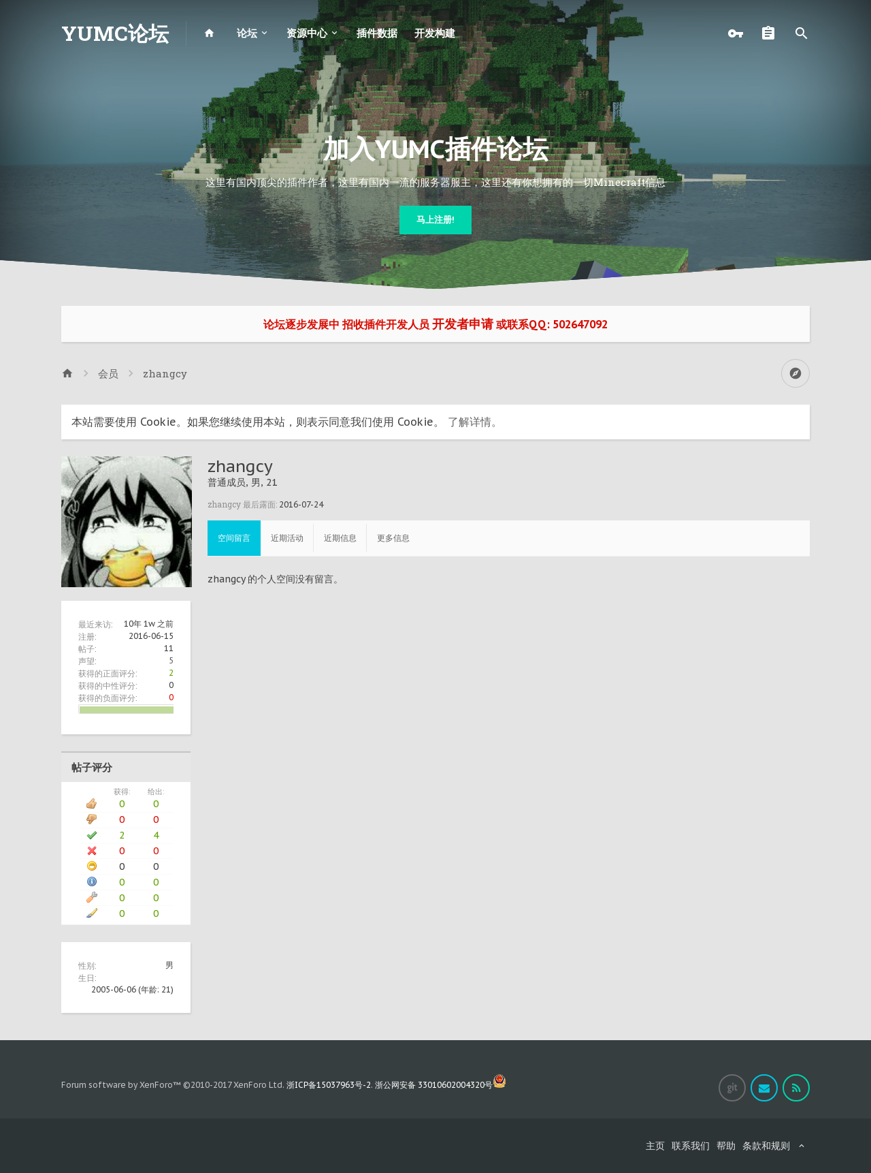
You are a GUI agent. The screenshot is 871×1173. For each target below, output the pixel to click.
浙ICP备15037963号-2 (328, 1085)
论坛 (247, 33)
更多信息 (393, 538)
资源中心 (306, 33)
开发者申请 (462, 324)
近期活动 (287, 538)
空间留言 (234, 538)
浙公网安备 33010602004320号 (440, 1085)
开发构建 (434, 33)
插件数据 (377, 33)
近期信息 (340, 538)
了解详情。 (475, 421)
